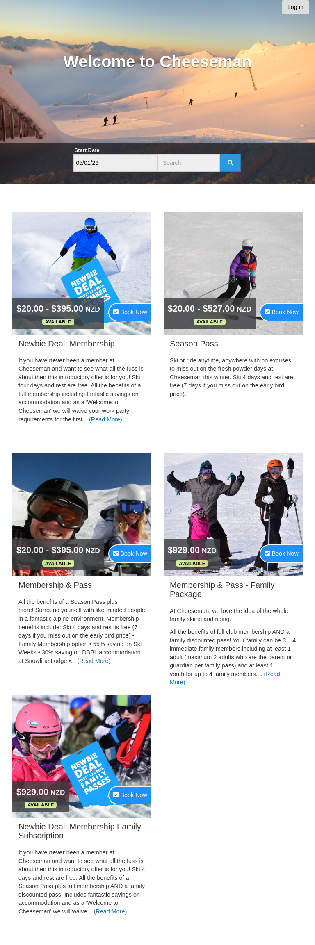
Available (58, 321)
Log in (296, 7)
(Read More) (105, 419)
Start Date (87, 150)
